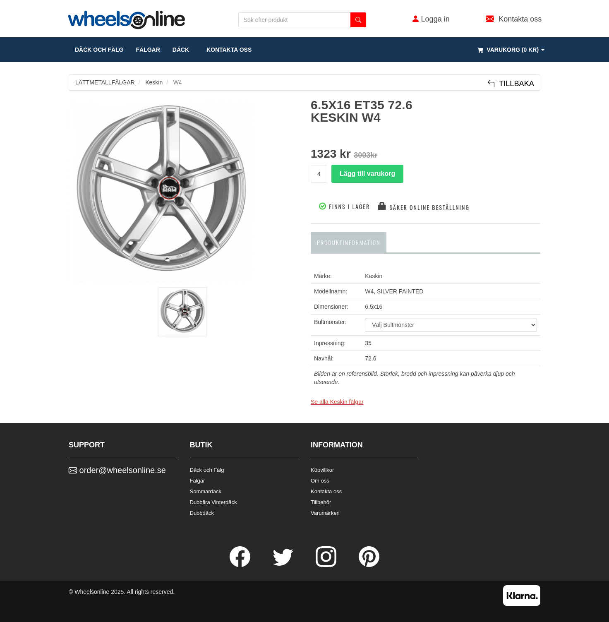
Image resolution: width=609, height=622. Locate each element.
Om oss (320, 481)
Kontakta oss (226, 49)
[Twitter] (283, 565)
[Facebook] (240, 565)
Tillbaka (510, 83)
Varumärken (325, 513)
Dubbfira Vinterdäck (213, 502)
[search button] (358, 19)
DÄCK (181, 49)
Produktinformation (348, 242)
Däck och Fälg (207, 470)
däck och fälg (99, 49)
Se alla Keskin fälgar (337, 402)
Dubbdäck (202, 513)
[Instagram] (326, 565)
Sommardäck (206, 491)
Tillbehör (321, 502)
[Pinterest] (369, 565)
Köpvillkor (322, 470)
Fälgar (197, 481)
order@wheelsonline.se (117, 470)
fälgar (148, 49)
